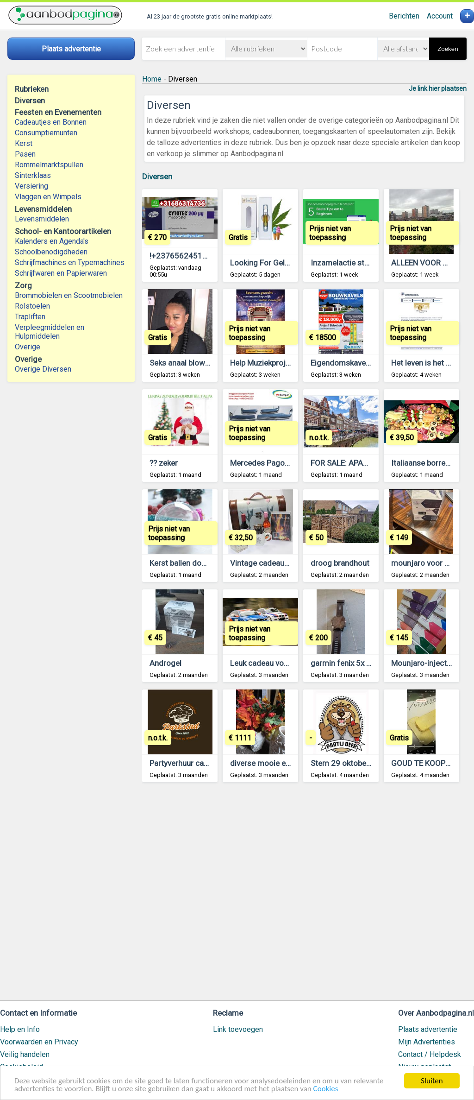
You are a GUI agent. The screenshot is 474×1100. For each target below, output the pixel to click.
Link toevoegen (238, 1029)
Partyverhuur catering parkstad (203, 763)
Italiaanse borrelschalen (432, 463)
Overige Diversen (43, 369)
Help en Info (20, 1029)
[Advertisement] (304, 895)
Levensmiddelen (42, 219)
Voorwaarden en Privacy (39, 1041)
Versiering (31, 186)
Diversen (157, 176)
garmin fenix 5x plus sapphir (359, 663)
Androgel (165, 663)
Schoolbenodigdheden (51, 251)
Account (440, 16)
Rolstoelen (32, 306)
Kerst (23, 143)
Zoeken (447, 48)
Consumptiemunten (46, 132)
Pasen (25, 154)
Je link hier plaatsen (438, 88)
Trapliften (30, 316)
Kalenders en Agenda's (51, 241)
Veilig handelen (25, 1054)
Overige (27, 346)
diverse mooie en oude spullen (283, 763)
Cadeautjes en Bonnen (51, 122)
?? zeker (164, 463)
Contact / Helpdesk (429, 1054)
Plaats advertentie (427, 1029)
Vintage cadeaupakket (268, 563)
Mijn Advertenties (426, 1041)
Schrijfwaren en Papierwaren (61, 273)
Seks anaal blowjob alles (192, 362)
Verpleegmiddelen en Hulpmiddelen (49, 332)
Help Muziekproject (263, 362)
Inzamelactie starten (346, 262)
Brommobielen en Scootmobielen (69, 295)
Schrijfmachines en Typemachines (70, 262)
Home (152, 79)
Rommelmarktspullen (49, 164)
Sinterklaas (33, 175)
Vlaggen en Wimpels (48, 196)
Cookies (325, 1089)
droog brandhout (340, 563)
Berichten (404, 16)
